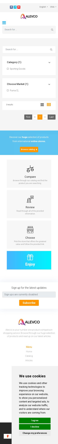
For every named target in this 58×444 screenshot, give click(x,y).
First (28, 117)
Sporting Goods (16, 69)
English (43, 7)
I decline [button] (34, 427)
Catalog (29, 356)
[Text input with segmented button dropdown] (29, 294)
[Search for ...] (25, 30)
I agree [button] (34, 420)
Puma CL (13, 90)
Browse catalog (29, 149)
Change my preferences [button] (35, 433)
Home (29, 351)
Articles (29, 360)
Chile (52, 7)
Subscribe (29, 302)
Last (51, 117)
